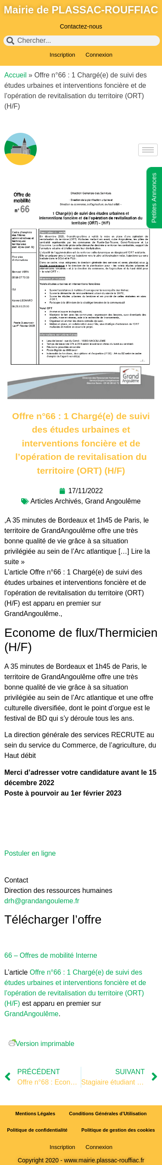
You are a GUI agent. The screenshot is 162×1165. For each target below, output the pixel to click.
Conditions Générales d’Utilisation (108, 1113)
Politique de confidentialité (37, 1130)
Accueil (15, 75)
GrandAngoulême (31, 1013)
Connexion (99, 54)
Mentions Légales (35, 1113)
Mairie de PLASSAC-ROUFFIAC (81, 10)
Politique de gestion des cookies (118, 1130)
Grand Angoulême (113, 501)
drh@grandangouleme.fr (41, 901)
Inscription (62, 54)
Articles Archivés (55, 501)
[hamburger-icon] (148, 150)
